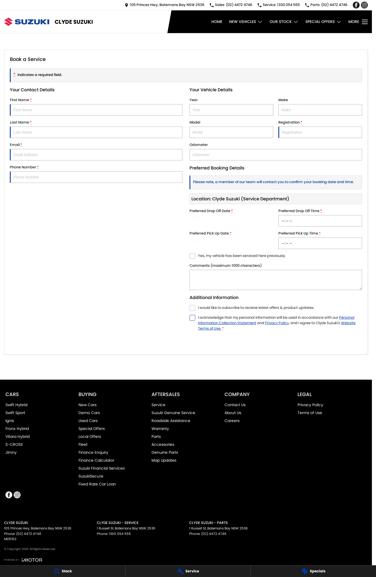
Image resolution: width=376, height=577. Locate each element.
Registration (320, 129)
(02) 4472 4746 (28, 533)
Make (320, 106)
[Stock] (62, 571)
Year (231, 106)
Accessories (162, 444)
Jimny (11, 452)
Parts (156, 436)
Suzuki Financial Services (101, 468)
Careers (232, 420)
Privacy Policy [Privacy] (277, 323)
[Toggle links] (23, 560)
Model (231, 129)
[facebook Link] (356, 5)
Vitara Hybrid (17, 436)
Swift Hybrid (16, 405)
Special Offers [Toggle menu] (323, 22)
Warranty (160, 428)
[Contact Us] (164, 5)
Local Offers (89, 436)
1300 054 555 (120, 533)
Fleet (83, 444)
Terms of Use (310, 412)
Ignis (9, 420)
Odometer (276, 151)
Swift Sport (15, 412)
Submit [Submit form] (218, 342)
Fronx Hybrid (17, 428)
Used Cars (88, 420)
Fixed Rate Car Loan (97, 484)
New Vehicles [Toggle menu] (246, 22)
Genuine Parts (164, 452)
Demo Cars (89, 412)
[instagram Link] (364, 5)
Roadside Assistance (170, 420)
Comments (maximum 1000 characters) (276, 276)
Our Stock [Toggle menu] (284, 22)
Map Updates (163, 460)
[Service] (188, 571)
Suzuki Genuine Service (173, 412)
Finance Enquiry (93, 452)
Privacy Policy (310, 405)
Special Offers (91, 428)
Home (216, 21)
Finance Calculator (96, 460)
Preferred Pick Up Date (231, 240)
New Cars (87, 405)
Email (96, 151)
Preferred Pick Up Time (320, 240)
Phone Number (96, 174)
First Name (96, 106)
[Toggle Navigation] (358, 21)
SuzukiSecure (90, 476)
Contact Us (235, 405)
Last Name (96, 129)
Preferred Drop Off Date (231, 217)
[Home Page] (26, 21)
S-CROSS (14, 444)
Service (158, 405)
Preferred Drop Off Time (320, 217)
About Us (233, 412)
